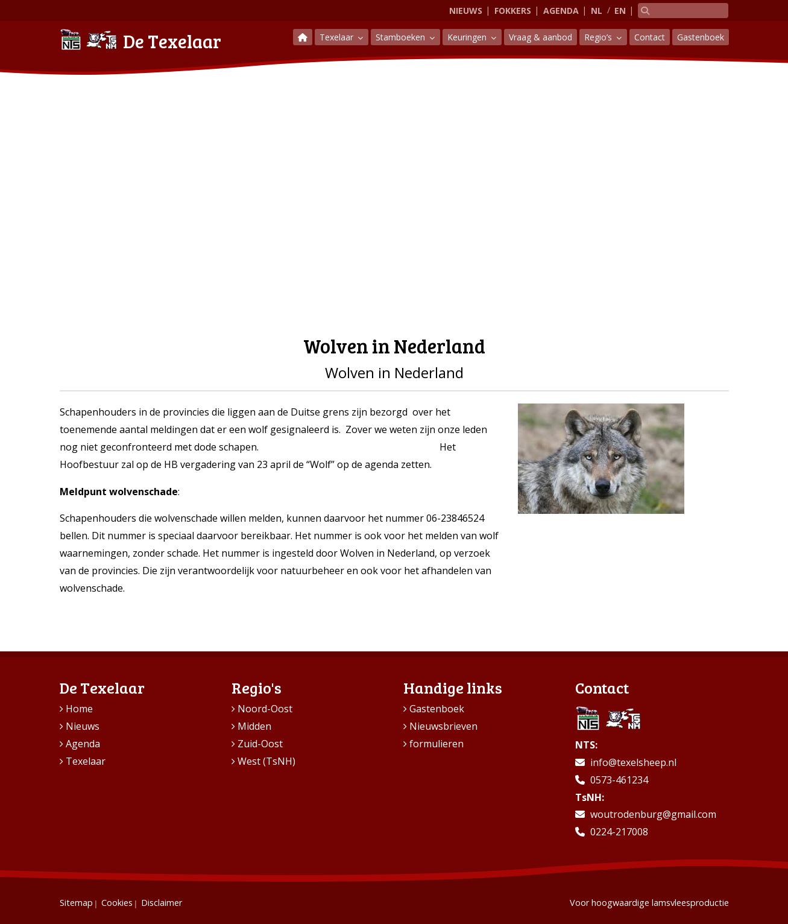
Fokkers (512, 10)
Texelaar (338, 37)
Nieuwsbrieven (443, 726)
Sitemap (76, 902)
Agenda (561, 10)
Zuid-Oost (260, 743)
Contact (649, 37)
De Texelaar (140, 39)
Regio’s (599, 37)
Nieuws (465, 10)
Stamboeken (401, 37)
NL (596, 10)
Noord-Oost (265, 708)
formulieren (436, 743)
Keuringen (468, 37)
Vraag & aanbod (540, 37)
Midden (254, 726)
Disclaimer (161, 902)
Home (79, 708)
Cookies (117, 902)
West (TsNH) (266, 761)
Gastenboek (700, 37)
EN (620, 10)
